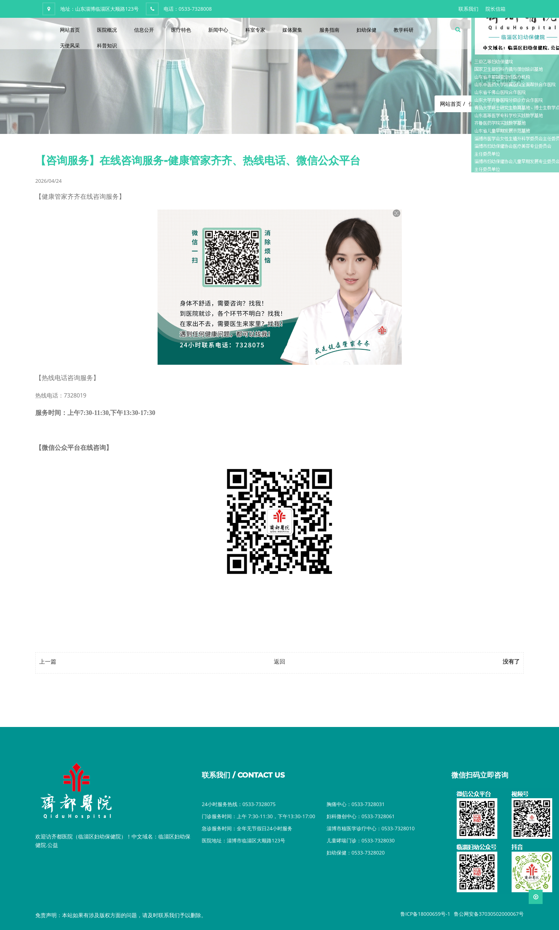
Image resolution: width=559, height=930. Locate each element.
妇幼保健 (366, 29)
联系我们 (468, 8)
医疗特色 (181, 29)
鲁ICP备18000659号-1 (425, 913)
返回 (279, 661)
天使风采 (70, 45)
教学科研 (404, 29)
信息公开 (144, 29)
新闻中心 (218, 29)
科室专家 (255, 29)
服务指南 (329, 29)
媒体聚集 (292, 29)
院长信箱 (496, 8)
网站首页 (70, 29)
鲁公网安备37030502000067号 (489, 913)
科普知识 (107, 45)
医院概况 (107, 29)
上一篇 (47, 661)
